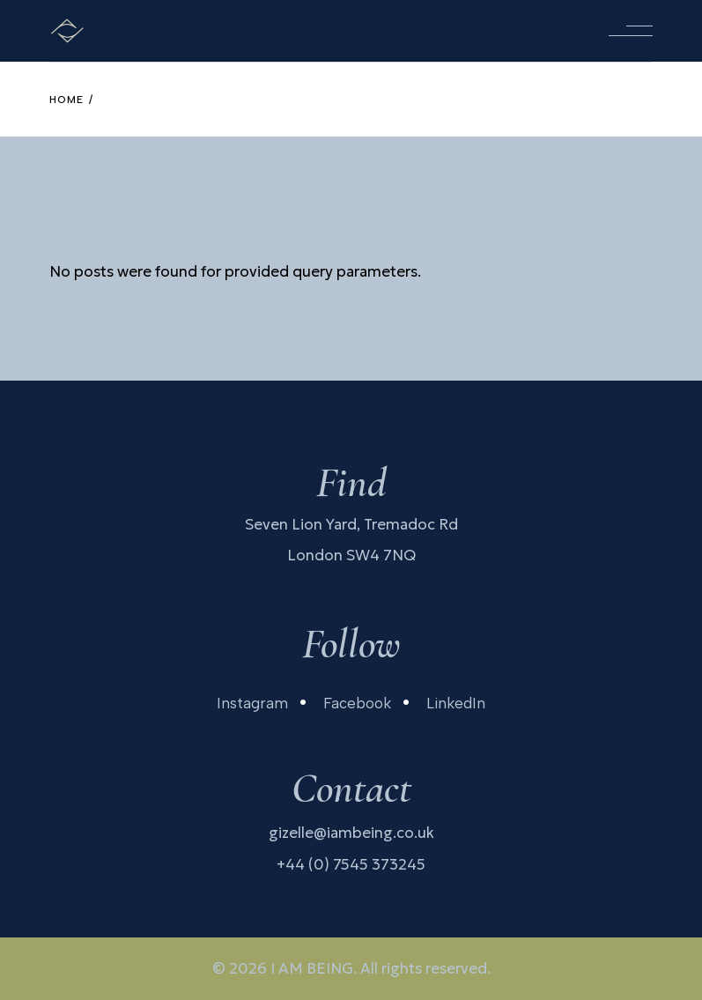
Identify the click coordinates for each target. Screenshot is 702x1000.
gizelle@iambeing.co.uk (351, 832)
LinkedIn (455, 703)
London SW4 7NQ (351, 555)
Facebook (357, 703)
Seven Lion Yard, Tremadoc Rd (351, 524)
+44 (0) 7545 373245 (351, 864)
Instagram (252, 703)
